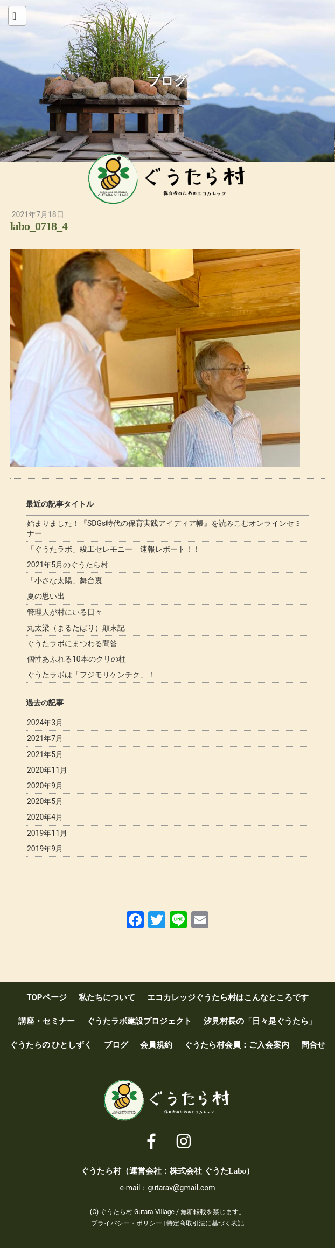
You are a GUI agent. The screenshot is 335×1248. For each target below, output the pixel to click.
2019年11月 (47, 833)
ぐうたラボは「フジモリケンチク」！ (91, 674)
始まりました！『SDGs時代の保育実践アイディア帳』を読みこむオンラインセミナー (164, 528)
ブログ (116, 1045)
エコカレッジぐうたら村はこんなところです (228, 997)
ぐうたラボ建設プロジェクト (139, 1021)
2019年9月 (45, 848)
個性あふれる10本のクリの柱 (76, 659)
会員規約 (156, 1045)
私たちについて (107, 997)
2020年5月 (45, 801)
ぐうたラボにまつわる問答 (72, 643)
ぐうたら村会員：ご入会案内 (236, 1045)
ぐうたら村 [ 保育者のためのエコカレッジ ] (167, 179)
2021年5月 (45, 754)
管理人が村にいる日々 (64, 612)
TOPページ (46, 997)
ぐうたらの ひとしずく (51, 1045)
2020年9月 (45, 785)
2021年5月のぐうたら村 (67, 564)
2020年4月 (45, 817)
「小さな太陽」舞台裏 (64, 580)
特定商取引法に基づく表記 (205, 1223)
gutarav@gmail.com (181, 1187)
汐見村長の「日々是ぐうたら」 (260, 1021)
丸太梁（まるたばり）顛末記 (76, 627)
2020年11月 (47, 770)
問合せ (313, 1045)
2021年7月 (45, 738)
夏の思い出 (46, 596)
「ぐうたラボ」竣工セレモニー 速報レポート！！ (113, 549)
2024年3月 (45, 722)
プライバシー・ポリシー (126, 1223)
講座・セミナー (46, 1021)
